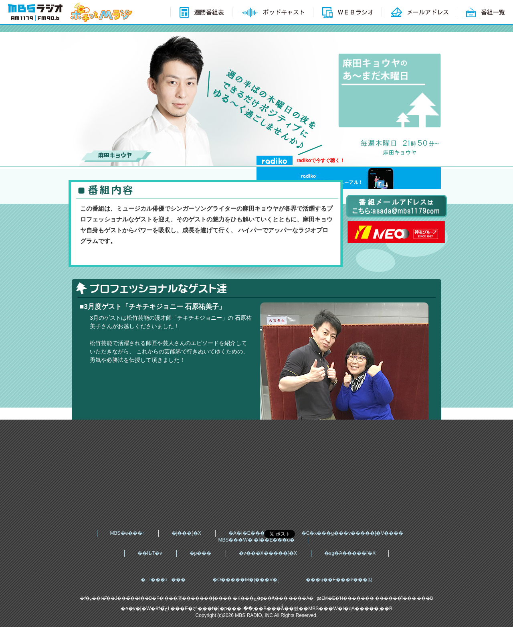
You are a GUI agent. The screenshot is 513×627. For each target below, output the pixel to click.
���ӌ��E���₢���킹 (339, 579)
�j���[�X (186, 533)
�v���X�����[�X (268, 553)
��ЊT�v (149, 553)
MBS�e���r (127, 533)
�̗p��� (201, 553)
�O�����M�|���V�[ (245, 579)
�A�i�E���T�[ (251, 533)
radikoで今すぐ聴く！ (321, 160)
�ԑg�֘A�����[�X (350, 553)
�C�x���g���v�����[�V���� (352, 533)
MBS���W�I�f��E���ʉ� (256, 540)
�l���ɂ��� (163, 579)
